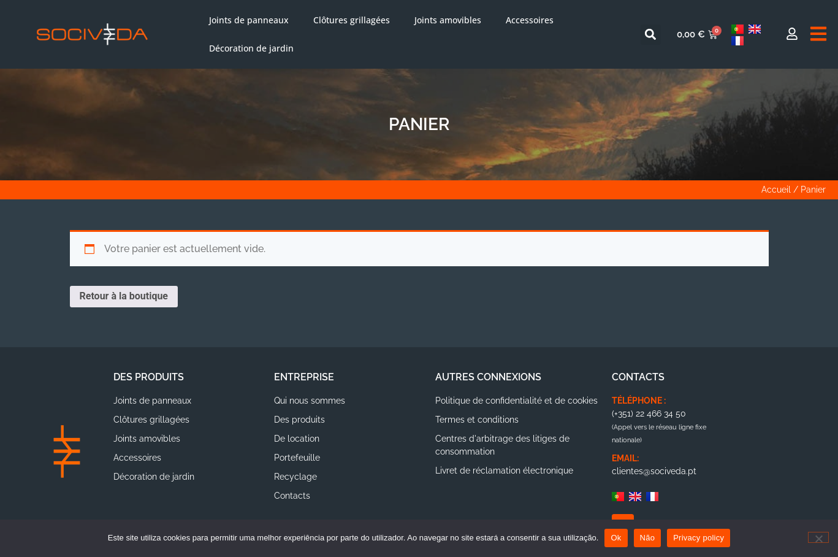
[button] (651, 35)
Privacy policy (698, 537)
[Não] (818, 537)
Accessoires (530, 20)
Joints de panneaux (249, 20)
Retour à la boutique (124, 296)
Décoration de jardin (251, 48)
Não (647, 537)
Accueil (776, 189)
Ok (616, 537)
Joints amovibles (447, 20)
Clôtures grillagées (351, 20)
